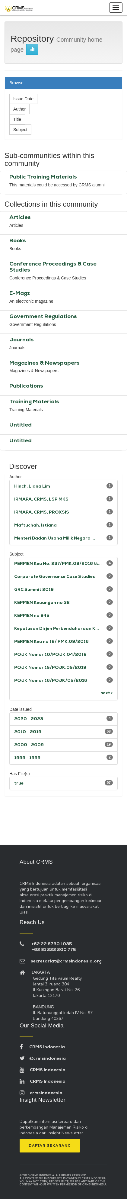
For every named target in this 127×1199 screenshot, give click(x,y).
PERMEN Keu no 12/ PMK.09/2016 (51, 642)
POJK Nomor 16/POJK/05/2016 (50, 680)
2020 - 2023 (28, 719)
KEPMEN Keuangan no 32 (42, 603)
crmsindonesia (41, 1093)
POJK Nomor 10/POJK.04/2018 (50, 655)
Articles (20, 218)
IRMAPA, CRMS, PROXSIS (41, 512)
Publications (26, 386)
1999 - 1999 (27, 758)
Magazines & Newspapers (44, 363)
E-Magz (19, 293)
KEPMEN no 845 (31, 616)
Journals (21, 340)
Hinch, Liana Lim (32, 486)
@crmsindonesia (43, 1058)
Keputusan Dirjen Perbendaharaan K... (56, 629)
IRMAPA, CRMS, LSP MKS (41, 499)
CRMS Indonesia (42, 1047)
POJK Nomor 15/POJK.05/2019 (50, 668)
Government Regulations (43, 317)
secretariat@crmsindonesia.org (61, 961)
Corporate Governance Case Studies (54, 577)
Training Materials (34, 402)
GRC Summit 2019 (34, 590)
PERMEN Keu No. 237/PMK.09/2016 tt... (58, 564)
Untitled (20, 425)
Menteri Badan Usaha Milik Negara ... (54, 538)
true (19, 783)
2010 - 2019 (27, 732)
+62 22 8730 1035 (51, 944)
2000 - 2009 (29, 745)
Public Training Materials (43, 177)
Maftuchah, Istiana (35, 525)
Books (17, 241)
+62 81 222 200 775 (54, 950)
